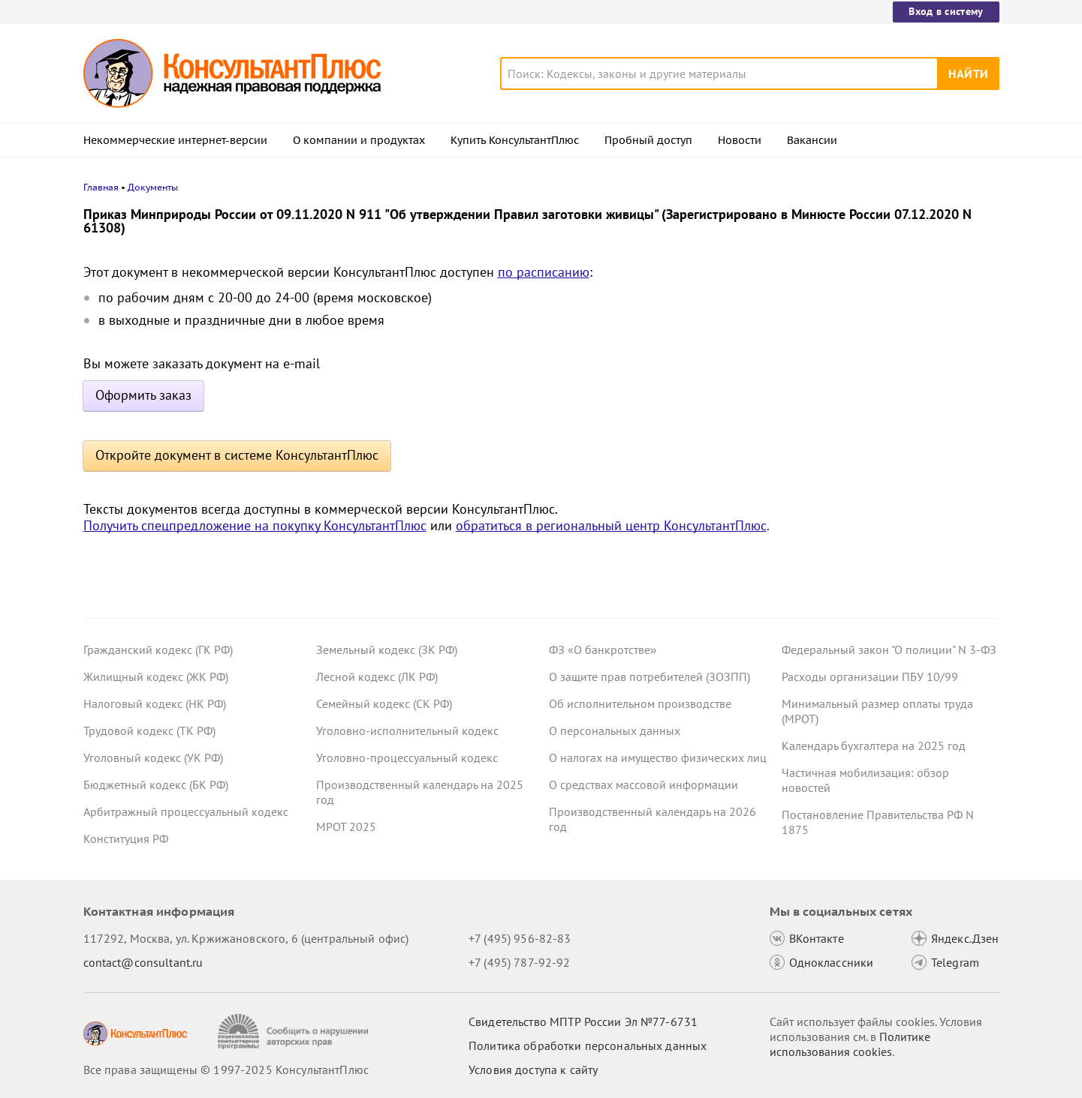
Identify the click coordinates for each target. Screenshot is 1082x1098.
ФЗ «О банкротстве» (603, 649)
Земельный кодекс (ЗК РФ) (386, 649)
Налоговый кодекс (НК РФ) (154, 703)
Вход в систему (946, 11)
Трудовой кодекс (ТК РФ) (149, 730)
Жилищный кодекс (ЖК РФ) (155, 676)
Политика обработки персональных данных (588, 1045)
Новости (739, 140)
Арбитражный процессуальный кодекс (185, 811)
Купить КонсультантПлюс (515, 140)
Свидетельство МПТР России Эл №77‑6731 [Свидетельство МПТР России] (583, 1021)
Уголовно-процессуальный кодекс (407, 757)
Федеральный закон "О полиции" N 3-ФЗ (889, 649)
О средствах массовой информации (643, 784)
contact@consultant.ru (143, 962)
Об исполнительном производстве (640, 703)
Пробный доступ (648, 140)
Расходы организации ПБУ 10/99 (870, 676)
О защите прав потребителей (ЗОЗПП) (649, 676)
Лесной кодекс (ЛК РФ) (377, 676)
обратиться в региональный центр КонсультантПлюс (611, 525)
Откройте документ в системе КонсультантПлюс (236, 455)
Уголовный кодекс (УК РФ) (153, 757)
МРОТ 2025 (346, 826)
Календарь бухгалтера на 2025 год (874, 745)
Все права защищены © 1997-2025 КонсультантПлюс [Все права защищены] (226, 1069)
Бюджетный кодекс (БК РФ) (155, 784)
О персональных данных (614, 730)
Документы (153, 187)
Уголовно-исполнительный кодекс (407, 730)
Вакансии (812, 140)
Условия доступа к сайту (533, 1069)
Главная (101, 187)
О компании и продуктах (359, 140)
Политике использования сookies (850, 1044)
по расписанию (543, 271)
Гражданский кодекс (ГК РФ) (158, 649)
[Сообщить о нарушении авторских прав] (295, 1031)
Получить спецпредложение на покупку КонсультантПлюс (254, 525)
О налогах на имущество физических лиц (658, 757)
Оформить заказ (143, 395)
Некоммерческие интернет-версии (175, 140)
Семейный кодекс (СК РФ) (384, 703)
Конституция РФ (125, 838)
